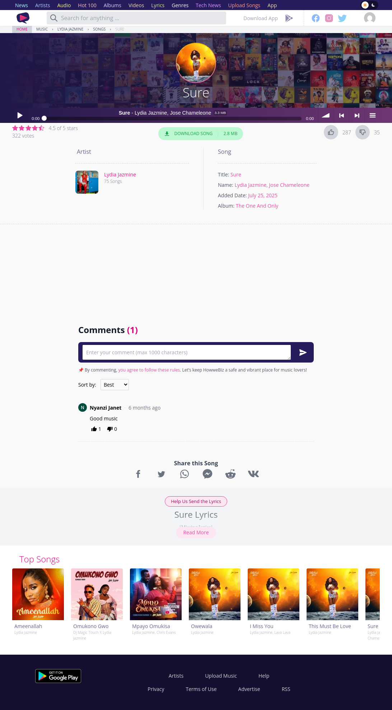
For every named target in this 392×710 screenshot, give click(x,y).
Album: (226, 205)
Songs (99, 29)
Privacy (156, 689)
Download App (260, 18)
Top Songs (39, 559)
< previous (341, 115)
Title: (223, 174)
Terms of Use (201, 689)
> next (356, 115)
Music (42, 29)
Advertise (249, 689)
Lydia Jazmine (70, 29)
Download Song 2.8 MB (200, 133)
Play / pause (19, 115)
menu (372, 115)
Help (263, 675)
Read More (196, 532)
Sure (119, 29)
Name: (225, 184)
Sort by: (87, 384)
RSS (286, 689)
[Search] (54, 17)
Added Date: (232, 195)
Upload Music (221, 675)
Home (22, 29)
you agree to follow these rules (149, 370)
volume (325, 115)
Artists (176, 675)
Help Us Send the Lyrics (196, 501)
